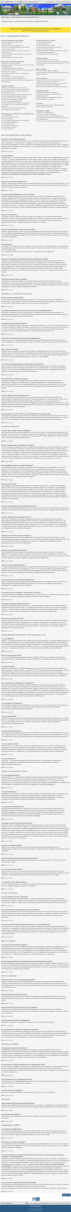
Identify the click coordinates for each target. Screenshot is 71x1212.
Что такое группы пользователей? (45, 45)
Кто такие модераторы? (42, 44)
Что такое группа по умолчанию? (45, 52)
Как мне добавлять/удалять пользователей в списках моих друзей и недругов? (52, 73)
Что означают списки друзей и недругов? (47, 70)
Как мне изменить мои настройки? (10, 63)
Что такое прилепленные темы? (10, 125)
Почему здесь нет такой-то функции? (46, 114)
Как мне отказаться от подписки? (45, 99)
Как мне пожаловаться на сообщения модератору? (15, 103)
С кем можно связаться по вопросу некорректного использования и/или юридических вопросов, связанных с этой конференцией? (52, 117)
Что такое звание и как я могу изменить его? (13, 78)
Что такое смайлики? (7, 118)
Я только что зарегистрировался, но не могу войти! (15, 47)
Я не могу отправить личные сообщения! (47, 60)
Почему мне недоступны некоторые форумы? (14, 97)
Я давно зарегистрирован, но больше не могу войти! (15, 50)
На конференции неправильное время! (12, 68)
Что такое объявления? (7, 124)
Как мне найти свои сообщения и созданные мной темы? (52, 86)
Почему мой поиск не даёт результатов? (47, 81)
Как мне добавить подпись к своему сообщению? (14, 91)
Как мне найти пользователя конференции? (48, 85)
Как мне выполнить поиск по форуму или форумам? (50, 80)
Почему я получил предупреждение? (11, 101)
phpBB (44, 356)
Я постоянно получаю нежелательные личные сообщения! (52, 61)
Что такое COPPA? (6, 44)
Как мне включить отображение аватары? (12, 76)
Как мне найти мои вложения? (44, 106)
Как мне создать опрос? (7, 92)
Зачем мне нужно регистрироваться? (11, 42)
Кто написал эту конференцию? (45, 112)
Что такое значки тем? (7, 129)
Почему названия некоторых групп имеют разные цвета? (52, 50)
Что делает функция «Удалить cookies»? (12, 57)
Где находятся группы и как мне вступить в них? (49, 47)
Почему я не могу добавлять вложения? (12, 99)
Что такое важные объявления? (10, 122)
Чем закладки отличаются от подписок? (47, 92)
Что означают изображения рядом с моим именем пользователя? (15, 74)
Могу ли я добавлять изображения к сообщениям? (15, 120)
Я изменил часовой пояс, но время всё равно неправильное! (18, 70)
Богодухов (36, 1209)
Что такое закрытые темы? (8, 127)
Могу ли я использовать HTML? (9, 117)
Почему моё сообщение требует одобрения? (13, 108)
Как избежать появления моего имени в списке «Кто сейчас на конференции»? (17, 65)
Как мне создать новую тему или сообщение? (13, 87)
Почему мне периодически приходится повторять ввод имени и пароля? (16, 54)
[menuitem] (11, 2)
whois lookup (50, 1160)
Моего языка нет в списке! (8, 71)
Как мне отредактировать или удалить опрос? (14, 96)
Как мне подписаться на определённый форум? (49, 97)
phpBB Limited (57, 1131)
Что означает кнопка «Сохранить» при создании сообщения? (14, 105)
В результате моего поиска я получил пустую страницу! (51, 83)
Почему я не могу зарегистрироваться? (12, 45)
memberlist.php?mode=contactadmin (39, 30)
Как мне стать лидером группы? (45, 49)
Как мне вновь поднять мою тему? (10, 109)
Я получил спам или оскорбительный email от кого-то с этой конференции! (52, 64)
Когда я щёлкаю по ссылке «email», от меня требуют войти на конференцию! (17, 80)
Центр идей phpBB (34, 1145)
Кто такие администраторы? (44, 42)
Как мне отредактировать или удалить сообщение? (15, 89)
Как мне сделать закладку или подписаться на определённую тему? (49, 94)
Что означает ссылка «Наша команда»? (47, 54)
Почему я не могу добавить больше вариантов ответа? (16, 94)
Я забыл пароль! (5, 52)
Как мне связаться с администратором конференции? (51, 121)
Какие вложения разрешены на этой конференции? (50, 105)
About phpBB (45, 1134)
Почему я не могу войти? (8, 49)
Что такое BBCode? (6, 115)
